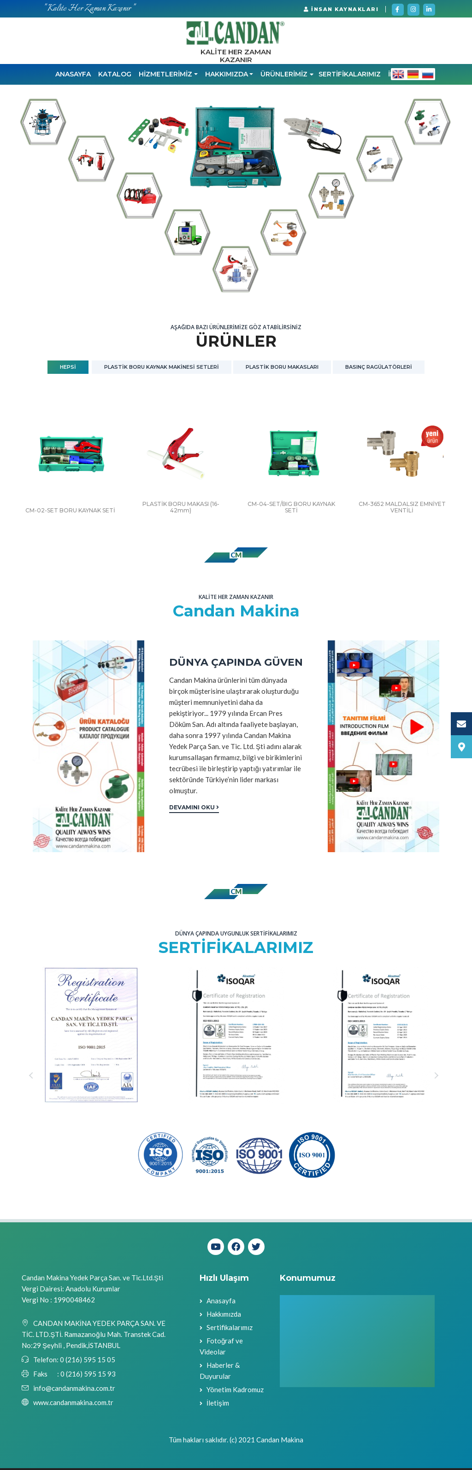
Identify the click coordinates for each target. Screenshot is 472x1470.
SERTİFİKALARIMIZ (350, 76)
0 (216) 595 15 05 (87, 1361)
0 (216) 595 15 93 (88, 1375)
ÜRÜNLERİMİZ (286, 76)
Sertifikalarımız (229, 1329)
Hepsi (68, 369)
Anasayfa (73, 76)
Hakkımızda (223, 1316)
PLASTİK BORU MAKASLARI (282, 369)
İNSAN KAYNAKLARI (341, 9)
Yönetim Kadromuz (235, 1391)
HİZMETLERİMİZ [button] (165, 76)
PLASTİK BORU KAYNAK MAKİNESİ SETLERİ (161, 369)
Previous (34, 1077)
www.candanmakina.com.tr (73, 1404)
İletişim (217, 1404)
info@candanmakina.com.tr (74, 1390)
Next (437, 1077)
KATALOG (114, 76)
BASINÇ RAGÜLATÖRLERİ (378, 369)
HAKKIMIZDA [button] (226, 76)
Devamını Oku (194, 809)
